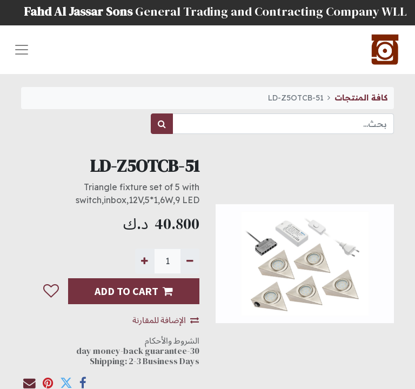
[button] (50, 291)
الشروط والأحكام (172, 340)
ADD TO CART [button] (134, 291)
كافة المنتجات (360, 98)
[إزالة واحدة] (189, 261)
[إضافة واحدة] (144, 261)
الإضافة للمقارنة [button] (165, 319)
